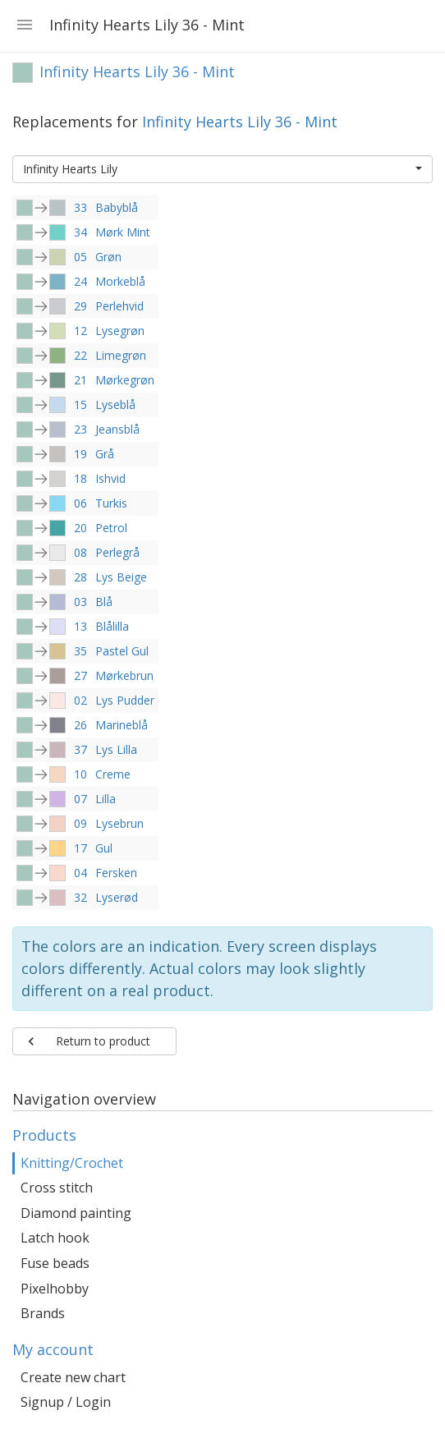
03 (80, 601)
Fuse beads (55, 1263)
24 (80, 281)
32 (80, 897)
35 (80, 651)
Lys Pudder (124, 700)
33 (80, 207)
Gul (103, 848)
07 (80, 798)
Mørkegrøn (124, 380)
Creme (113, 774)
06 (80, 503)
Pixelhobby (55, 1289)
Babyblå (116, 207)
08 (80, 552)
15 (80, 404)
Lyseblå (115, 404)
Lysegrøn (120, 330)
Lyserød (116, 897)
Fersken (116, 872)
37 (80, 749)
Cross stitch (57, 1188)
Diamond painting (76, 1213)
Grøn (108, 256)
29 (80, 306)
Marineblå (121, 725)
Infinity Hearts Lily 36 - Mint (239, 121)
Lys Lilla (116, 749)
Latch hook (55, 1238)
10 (80, 774)
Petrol (111, 527)
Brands (43, 1313)
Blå (103, 601)
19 (80, 454)
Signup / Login (66, 1402)
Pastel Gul (122, 651)
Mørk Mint (122, 232)
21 (80, 380)
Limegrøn (120, 355)
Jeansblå (117, 429)
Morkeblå (120, 281)
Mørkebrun (124, 675)
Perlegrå (117, 552)
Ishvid (110, 478)
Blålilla (112, 626)
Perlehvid (119, 306)
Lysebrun (119, 823)
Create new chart (73, 1377)
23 (80, 429)
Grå (104, 454)
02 (80, 700)
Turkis (111, 503)
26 (80, 725)
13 (80, 626)
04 (80, 872)
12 (80, 330)
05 (80, 256)
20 (80, 527)
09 (80, 823)
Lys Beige (121, 577)
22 (80, 355)
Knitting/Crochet (72, 1163)
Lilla (105, 798)
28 (80, 577)
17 (80, 848)
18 (80, 478)
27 (80, 675)
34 (80, 232)
